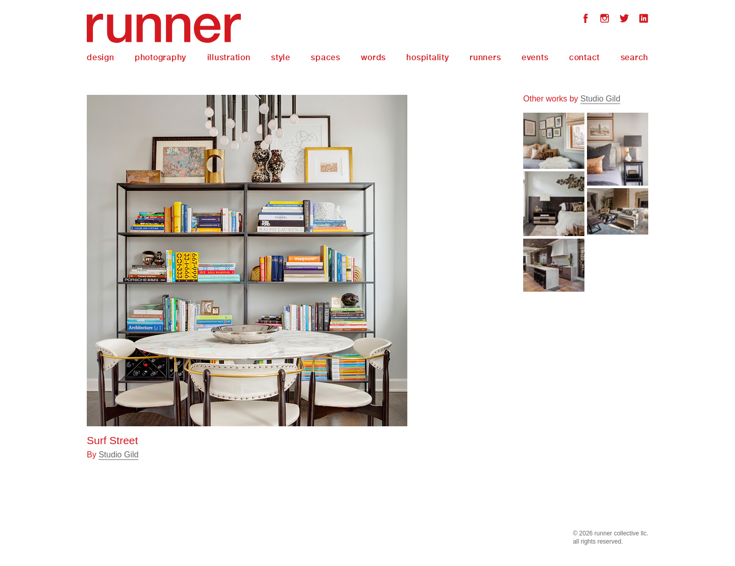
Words (373, 57)
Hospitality (427, 57)
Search (635, 57)
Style (280, 57)
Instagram (604, 19)
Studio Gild (118, 454)
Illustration (229, 57)
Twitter (624, 19)
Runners (485, 57)
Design (100, 57)
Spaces (325, 57)
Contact (584, 57)
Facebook (585, 19)
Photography (160, 57)
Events (535, 57)
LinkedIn (643, 19)
